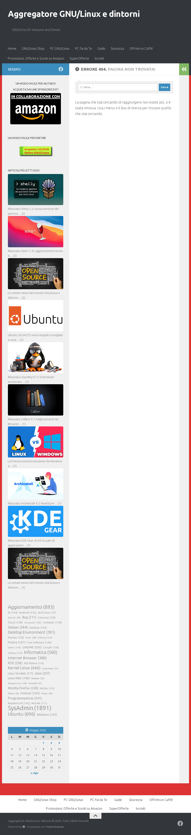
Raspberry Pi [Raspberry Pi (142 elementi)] (19, 703)
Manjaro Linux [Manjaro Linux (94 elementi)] (17, 683)
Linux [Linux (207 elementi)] (42, 673)
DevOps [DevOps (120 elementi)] (16, 637)
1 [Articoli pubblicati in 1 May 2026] (43, 743)
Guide (101, 48)
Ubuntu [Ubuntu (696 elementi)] (21, 713)
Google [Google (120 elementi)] (51, 647)
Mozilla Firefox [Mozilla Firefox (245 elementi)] (23, 688)
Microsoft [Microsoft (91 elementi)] (35, 683)
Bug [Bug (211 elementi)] (29, 617)
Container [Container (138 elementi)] (52, 622)
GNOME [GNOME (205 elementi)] (32, 647)
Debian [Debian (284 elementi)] (18, 627)
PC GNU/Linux (59, 48)
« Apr (34, 773)
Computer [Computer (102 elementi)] (32, 622)
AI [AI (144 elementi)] (13, 612)
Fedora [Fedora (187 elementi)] (16, 642)
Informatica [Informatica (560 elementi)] (40, 652)
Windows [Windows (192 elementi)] (47, 714)
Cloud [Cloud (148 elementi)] (15, 622)
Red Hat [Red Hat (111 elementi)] (39, 703)
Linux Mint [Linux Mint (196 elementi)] (19, 678)
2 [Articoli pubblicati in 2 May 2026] (51, 743)
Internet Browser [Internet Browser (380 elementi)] (27, 657)
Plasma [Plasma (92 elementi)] (13, 693)
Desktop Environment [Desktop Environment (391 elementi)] (31, 632)
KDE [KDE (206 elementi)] (15, 663)
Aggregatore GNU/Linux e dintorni (74, 13)
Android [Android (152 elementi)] (27, 612)
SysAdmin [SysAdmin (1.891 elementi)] (29, 708)
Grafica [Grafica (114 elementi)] (15, 653)
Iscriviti (99, 58)
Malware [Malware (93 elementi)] (37, 678)
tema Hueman (55, 826)
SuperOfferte (79, 58)
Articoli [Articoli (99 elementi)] (14, 617)
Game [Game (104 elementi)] (14, 647)
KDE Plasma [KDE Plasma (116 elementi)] (34, 663)
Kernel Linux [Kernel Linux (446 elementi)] (24, 668)
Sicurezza (117, 48)
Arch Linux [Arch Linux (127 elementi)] (47, 612)
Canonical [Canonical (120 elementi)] (46, 617)
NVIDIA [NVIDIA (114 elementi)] (47, 688)
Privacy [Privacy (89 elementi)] (46, 693)
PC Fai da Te (83, 48)
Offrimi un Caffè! (141, 48)
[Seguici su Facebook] (61, 69)
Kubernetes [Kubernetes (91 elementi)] (50, 668)
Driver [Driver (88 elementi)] (30, 637)
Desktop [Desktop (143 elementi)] (38, 627)
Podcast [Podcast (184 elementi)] (30, 693)
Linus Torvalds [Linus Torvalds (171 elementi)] (20, 673)
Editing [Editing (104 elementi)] (45, 637)
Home (12, 48)
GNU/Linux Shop (33, 48)
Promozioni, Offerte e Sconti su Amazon (36, 58)
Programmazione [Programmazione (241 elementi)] (25, 698)
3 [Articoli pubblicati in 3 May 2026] (59, 743)
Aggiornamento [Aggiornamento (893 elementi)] (31, 607)
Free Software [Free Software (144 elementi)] (39, 642)
